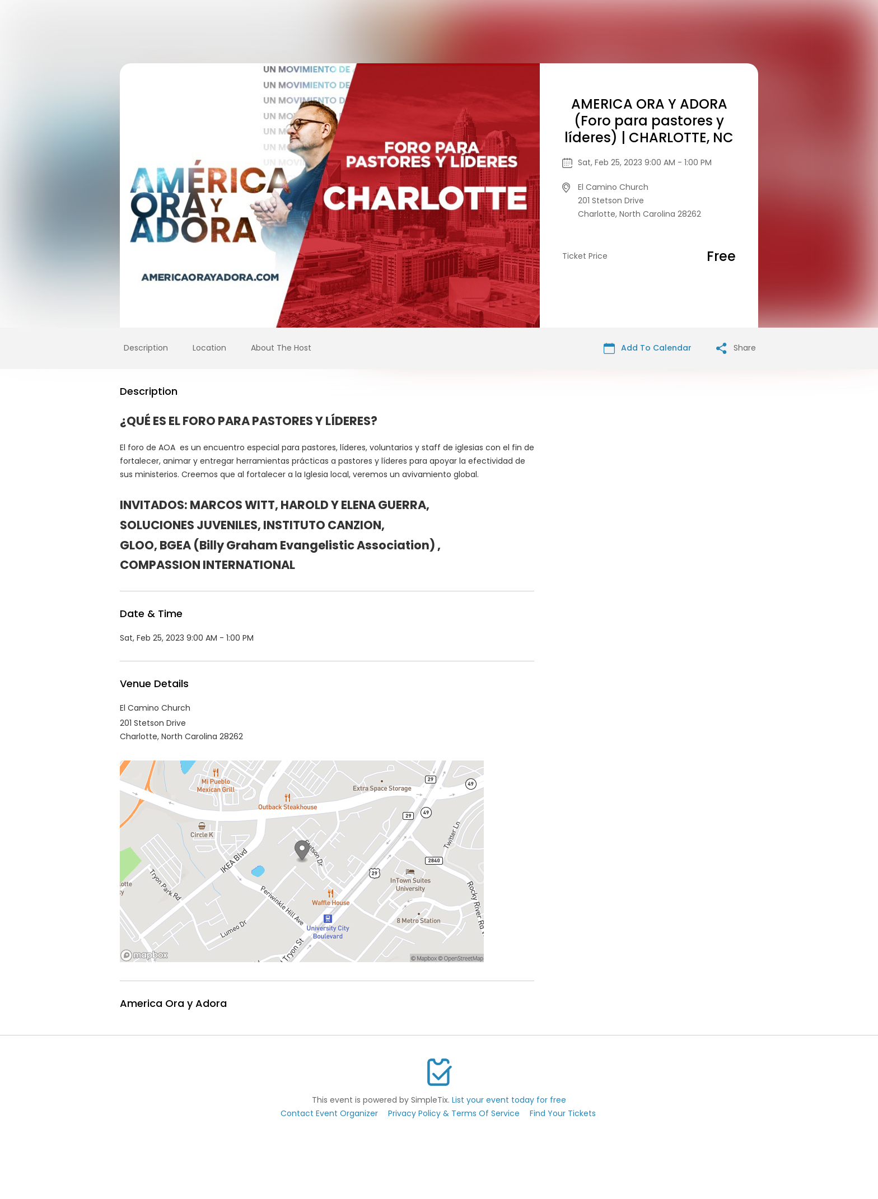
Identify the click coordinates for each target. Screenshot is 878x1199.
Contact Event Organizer (329, 1113)
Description (146, 347)
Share (736, 348)
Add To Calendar (648, 348)
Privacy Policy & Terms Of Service (454, 1113)
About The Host (281, 347)
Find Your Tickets (563, 1113)
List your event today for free (509, 1099)
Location (209, 347)
